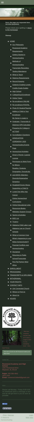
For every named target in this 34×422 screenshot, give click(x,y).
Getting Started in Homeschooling (18, 56)
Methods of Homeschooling (18, 63)
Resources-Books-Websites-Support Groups (21, 210)
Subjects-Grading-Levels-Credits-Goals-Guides (21, 86)
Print (4, 415)
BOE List (15, 218)
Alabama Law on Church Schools (21, 230)
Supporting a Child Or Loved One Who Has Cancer (20, 191)
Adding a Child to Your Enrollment (20, 113)
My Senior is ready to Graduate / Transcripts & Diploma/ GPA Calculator (21, 121)
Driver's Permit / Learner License (21, 156)
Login (31, 415)
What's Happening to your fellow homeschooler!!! (21, 240)
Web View (29, 418)
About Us (15, 295)
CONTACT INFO (16, 285)
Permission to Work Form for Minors (21, 163)
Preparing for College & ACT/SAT (20, 129)
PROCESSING (15, 272)
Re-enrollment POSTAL (21, 105)
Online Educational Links (21, 205)
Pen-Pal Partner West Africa (20, 263)
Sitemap (11, 415)
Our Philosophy (18, 45)
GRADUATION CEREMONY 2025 (19, 139)
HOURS (13, 299)
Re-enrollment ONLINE (20, 101)
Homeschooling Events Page (20, 146)
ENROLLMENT (15, 268)
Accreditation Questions (21, 135)
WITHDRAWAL (15, 278)
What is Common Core (20, 235)
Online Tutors (17, 98)
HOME (12, 41)
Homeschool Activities (20, 152)
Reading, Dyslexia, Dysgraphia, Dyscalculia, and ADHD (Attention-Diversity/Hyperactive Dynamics (21, 175)
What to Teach (17, 75)
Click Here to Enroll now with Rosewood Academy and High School (17, 352)
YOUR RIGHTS (15, 282)
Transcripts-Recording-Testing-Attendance (20, 69)
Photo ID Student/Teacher (21, 108)
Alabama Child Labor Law (21, 225)
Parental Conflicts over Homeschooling (20, 246)
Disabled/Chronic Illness (21, 185)
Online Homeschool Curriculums (19, 200)
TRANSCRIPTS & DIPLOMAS (21, 275)
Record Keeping (18, 81)
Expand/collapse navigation (17, 2)
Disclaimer (16, 252)
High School (16, 91)
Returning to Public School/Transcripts (19, 256)
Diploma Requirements (20, 78)
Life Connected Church (20, 289)
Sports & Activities (19, 215)
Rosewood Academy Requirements (19, 49)
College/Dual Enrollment (21, 95)
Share (5, 404)
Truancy (15, 222)
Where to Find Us (18, 292)
